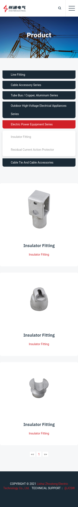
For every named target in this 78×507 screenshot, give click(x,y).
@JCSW (69, 488)
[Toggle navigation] (72, 8)
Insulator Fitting (21, 136)
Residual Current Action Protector (32, 149)
